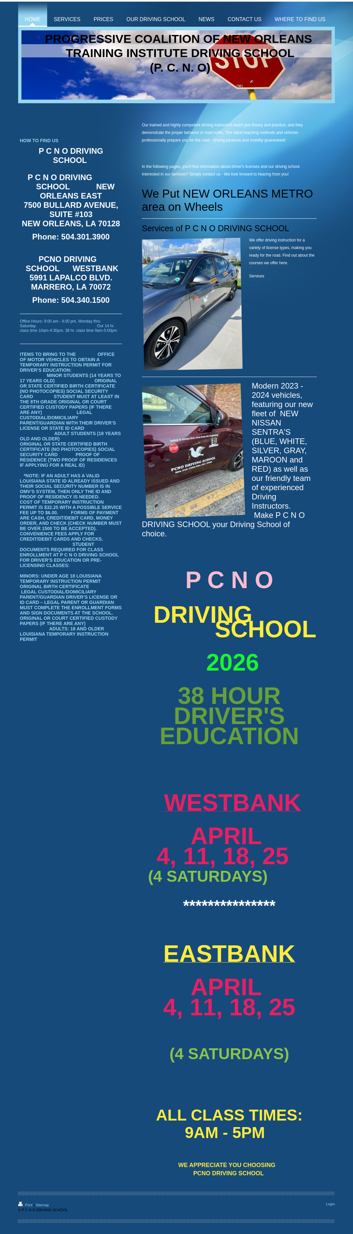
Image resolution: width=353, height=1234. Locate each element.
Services (256, 276)
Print (26, 1205)
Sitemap (42, 1205)
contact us (211, 174)
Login (330, 1204)
